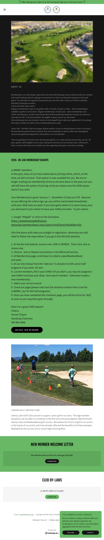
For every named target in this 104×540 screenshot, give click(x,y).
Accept (90, 532)
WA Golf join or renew (27, 330)
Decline (71, 532)
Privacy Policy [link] (40, 520)
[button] (9, 10)
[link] (52, 9)
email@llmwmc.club (26, 514)
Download (52, 461)
